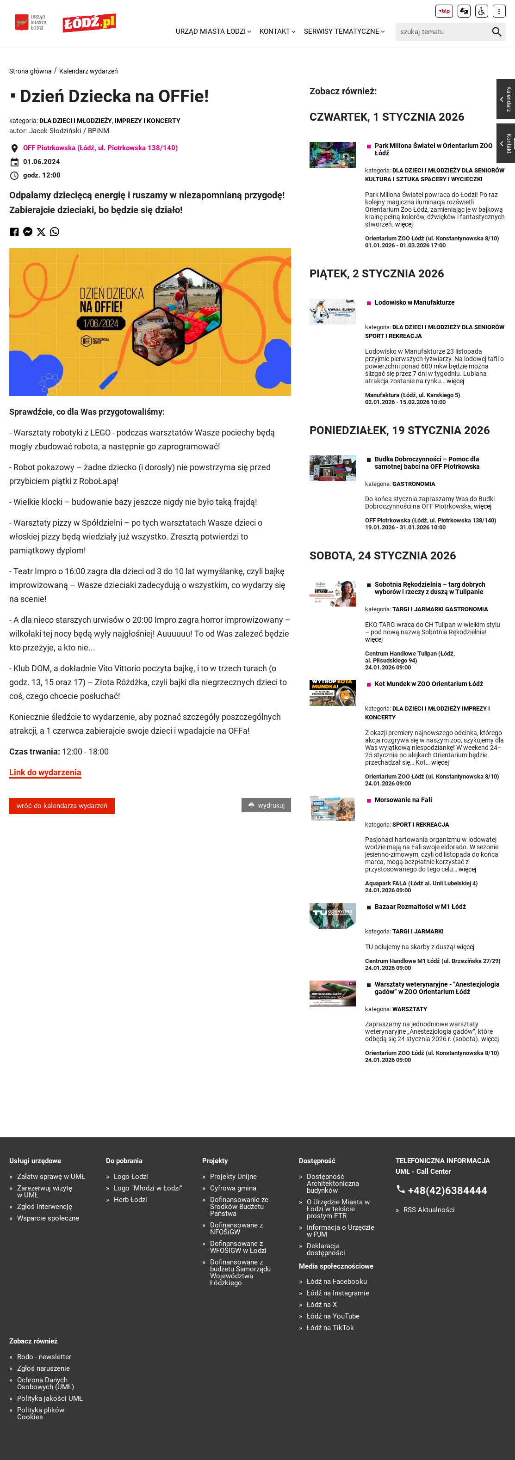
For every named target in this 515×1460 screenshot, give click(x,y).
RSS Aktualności (429, 1210)
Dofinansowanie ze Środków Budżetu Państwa (239, 1206)
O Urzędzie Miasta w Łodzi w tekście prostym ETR (338, 1209)
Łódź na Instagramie (338, 1293)
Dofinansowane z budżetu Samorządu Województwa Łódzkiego (240, 1273)
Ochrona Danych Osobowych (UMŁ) (45, 1384)
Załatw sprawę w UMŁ (51, 1176)
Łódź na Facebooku (337, 1281)
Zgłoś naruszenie (43, 1368)
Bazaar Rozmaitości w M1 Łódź (420, 906)
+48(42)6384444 (447, 1190)
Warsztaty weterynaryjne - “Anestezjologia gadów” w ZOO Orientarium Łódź (437, 988)
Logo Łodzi (131, 1176)
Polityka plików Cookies (40, 1414)
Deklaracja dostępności (326, 1250)
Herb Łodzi (130, 1199)
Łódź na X (322, 1304)
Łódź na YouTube (333, 1316)
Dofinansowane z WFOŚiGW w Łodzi (238, 1247)
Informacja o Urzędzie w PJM (340, 1231)
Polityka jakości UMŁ (50, 1398)
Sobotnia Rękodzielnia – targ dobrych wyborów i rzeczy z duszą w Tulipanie (430, 588)
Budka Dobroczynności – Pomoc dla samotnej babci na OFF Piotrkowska (427, 462)
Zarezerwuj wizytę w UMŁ (44, 1192)
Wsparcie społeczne (48, 1218)
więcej (404, 224)
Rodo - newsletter (44, 1357)
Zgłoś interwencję (44, 1206)
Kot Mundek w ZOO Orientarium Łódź (429, 683)
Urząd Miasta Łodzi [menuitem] (211, 31)
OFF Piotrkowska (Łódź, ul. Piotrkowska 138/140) (100, 148)
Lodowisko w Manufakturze (415, 302)
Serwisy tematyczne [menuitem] (341, 31)
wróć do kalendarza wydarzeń (62, 806)
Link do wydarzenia (45, 772)
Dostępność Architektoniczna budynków (333, 1183)
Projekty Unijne (233, 1176)
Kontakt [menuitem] (275, 31)
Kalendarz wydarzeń (88, 71)
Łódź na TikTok (330, 1328)
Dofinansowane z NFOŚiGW (236, 1229)
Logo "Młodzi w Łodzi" (148, 1188)
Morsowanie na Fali (403, 800)
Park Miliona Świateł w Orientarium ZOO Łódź (434, 149)
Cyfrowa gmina (233, 1188)
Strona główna (30, 71)
